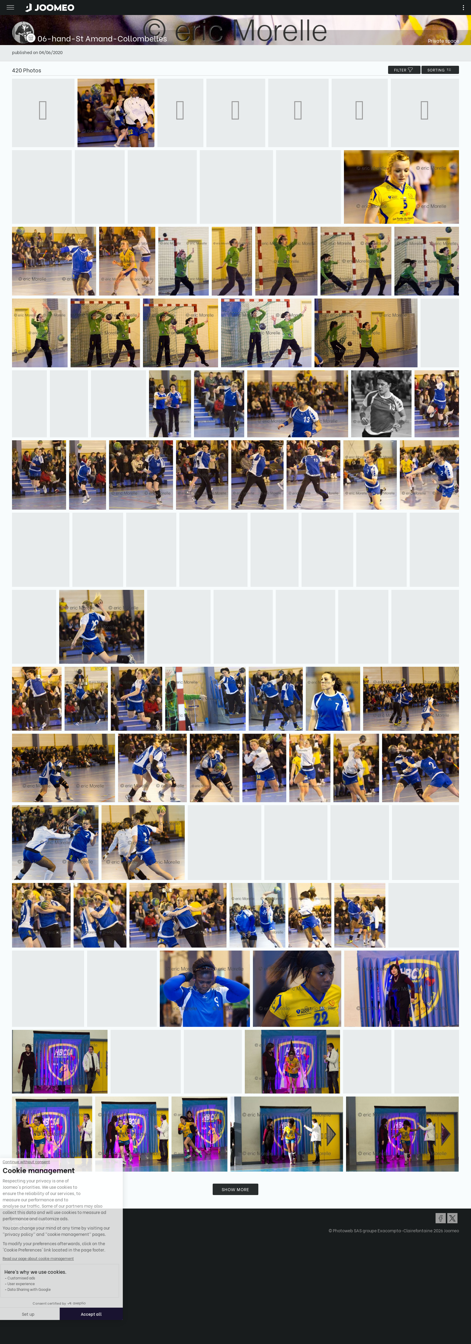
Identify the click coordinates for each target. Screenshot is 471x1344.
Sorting (440, 69)
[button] (16, 1313)
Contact (20, 1226)
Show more (235, 1189)
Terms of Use (24, 1215)
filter (404, 69)
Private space (443, 40)
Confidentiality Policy (34, 1221)
